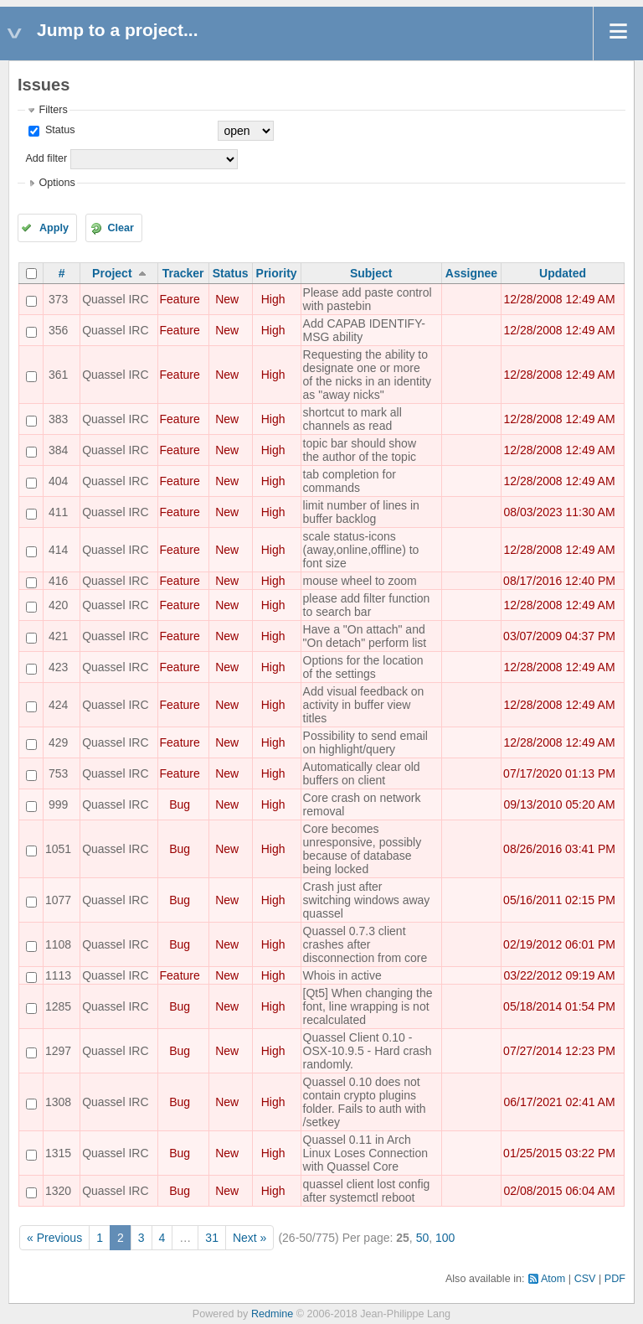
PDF (614, 1279)
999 (58, 804)
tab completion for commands (349, 481)
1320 (58, 1190)
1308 (58, 1102)
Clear (120, 228)
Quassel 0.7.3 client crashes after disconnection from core (365, 944)
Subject (371, 273)
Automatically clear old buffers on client (361, 773)
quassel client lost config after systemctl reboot (366, 1190)
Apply (54, 228)
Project (111, 273)
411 (58, 512)
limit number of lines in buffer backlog (361, 512)
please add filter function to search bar (366, 605)
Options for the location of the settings (363, 667)
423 (58, 667)
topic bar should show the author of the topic (359, 450)
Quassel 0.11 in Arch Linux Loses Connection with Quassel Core (365, 1153)
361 (58, 374)
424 (58, 704)
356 (58, 330)
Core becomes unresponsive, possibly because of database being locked (362, 849)
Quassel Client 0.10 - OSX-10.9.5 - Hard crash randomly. (367, 1051)
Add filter (46, 158)
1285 (58, 1006)
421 (58, 636)
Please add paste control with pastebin (367, 299)
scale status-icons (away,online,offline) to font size (361, 550)
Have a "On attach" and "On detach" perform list (365, 636)
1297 (58, 1051)
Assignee (471, 273)
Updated (562, 273)
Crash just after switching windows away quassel (366, 900)
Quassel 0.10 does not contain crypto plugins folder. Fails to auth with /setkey (364, 1102)
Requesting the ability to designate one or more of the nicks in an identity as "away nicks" (367, 374)
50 (423, 1237)
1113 (58, 975)
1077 (58, 900)
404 (58, 481)
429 (58, 742)
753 (58, 773)
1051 (58, 849)
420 (58, 605)
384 (58, 450)
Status (58, 130)
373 (58, 299)
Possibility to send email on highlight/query (365, 742)
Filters (53, 110)
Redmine (272, 1314)
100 (445, 1237)
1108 (58, 944)
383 (58, 419)
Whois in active (342, 975)
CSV (585, 1279)
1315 (58, 1153)
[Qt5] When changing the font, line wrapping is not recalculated (368, 1006)
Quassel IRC (115, 299)
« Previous (54, 1237)
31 (212, 1237)
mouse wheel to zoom (360, 580)
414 (58, 549)
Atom (553, 1279)
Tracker (183, 273)
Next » (249, 1237)
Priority (276, 273)
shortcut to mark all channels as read (352, 419)
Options (57, 183)
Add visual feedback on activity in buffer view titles (363, 705)
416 (58, 580)
